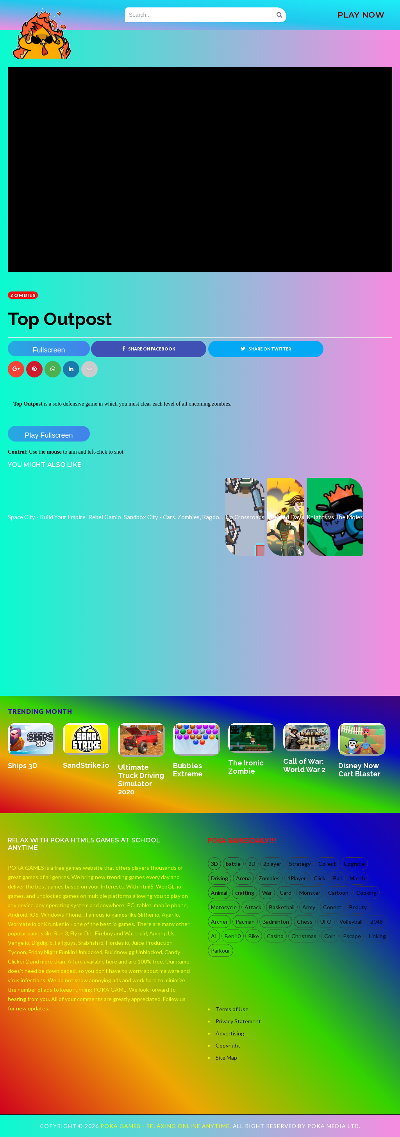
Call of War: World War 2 (304, 765)
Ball (337, 878)
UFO (326, 921)
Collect (327, 863)
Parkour (220, 950)
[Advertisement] (66, 662)
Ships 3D (23, 766)
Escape (352, 936)
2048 (376, 921)
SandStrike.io (86, 765)
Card (285, 892)
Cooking (366, 892)
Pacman (245, 921)
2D (251, 863)
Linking (377, 936)
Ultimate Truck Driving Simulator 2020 (141, 779)
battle (233, 863)
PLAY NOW (361, 15)
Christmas (303, 936)
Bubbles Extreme (188, 770)
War (267, 892)
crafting (244, 892)
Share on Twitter (266, 348)
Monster (309, 892)
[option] (35, 747)
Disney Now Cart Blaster (359, 770)
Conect (332, 907)
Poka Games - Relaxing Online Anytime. (166, 1126)
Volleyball (350, 921)
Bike (253, 936)
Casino (275, 936)
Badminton (275, 921)
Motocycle (224, 907)
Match (357, 878)
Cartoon (338, 892)
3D (214, 863)
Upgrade (354, 863)
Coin (330, 936)
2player (272, 863)
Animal (219, 892)
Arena (243, 878)
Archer (219, 921)
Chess (304, 921)
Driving (219, 878)
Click (319, 878)
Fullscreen (48, 350)
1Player (297, 878)
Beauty (358, 907)
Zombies (23, 295)
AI (214, 936)
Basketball (282, 907)
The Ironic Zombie (246, 767)
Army (308, 907)
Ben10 (233, 936)
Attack (253, 907)
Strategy (300, 863)
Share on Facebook (148, 348)
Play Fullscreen (49, 435)
